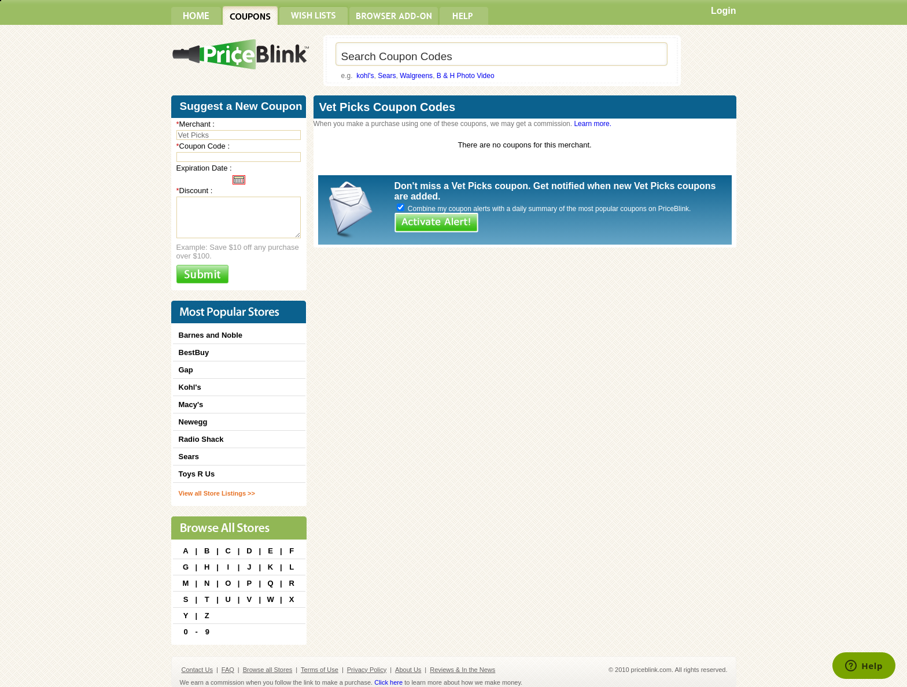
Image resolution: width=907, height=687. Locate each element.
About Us (408, 669)
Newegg (193, 422)
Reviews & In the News (462, 669)
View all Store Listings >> (217, 493)
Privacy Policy (366, 669)
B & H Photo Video (466, 76)
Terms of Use (319, 669)
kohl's (365, 76)
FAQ (228, 669)
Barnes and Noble (211, 335)
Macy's (191, 404)
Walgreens (416, 76)
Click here (388, 682)
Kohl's (190, 387)
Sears (387, 76)
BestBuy (194, 352)
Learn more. (592, 124)
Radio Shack (201, 439)
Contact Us (197, 669)
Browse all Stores (268, 669)
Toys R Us (197, 474)
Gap (186, 369)
